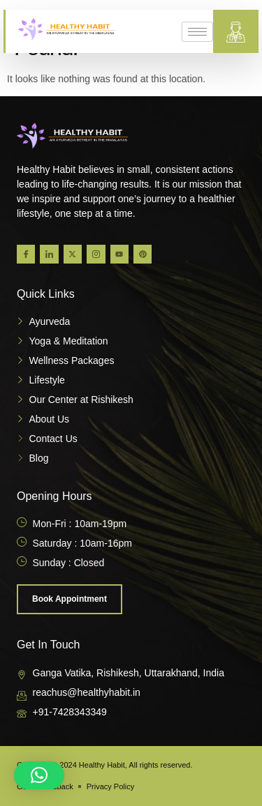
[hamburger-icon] (197, 32)
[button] (39, 775)
